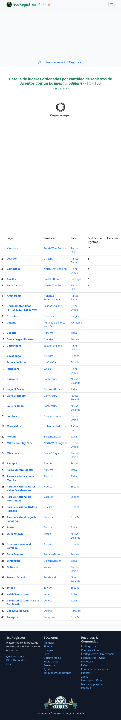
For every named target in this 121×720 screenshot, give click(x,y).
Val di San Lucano (18, 594)
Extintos (86, 673)
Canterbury (50, 379)
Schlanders (13, 560)
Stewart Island (16, 577)
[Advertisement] (60, 35)
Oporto (48, 610)
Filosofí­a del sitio (16, 660)
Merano (11, 436)
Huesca (48, 486)
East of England (53, 306)
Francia (75, 339)
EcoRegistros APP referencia (97, 654)
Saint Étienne (15, 554)
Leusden (12, 258)
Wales (47, 369)
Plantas (48, 646)
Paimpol (12, 463)
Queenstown (15, 534)
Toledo (11, 587)
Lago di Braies (15, 389)
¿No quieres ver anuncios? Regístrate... (60, 62)
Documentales (52, 657)
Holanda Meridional (55, 426)
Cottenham (14, 345)
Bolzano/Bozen (53, 389)
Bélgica (75, 316)
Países (85, 665)
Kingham (12, 248)
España (75, 356)
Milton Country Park (19, 443)
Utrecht (48, 258)
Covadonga (14, 356)
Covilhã (11, 279)
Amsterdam (14, 295)
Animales (49, 642)
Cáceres (48, 496)
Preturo (11, 527)
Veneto (48, 594)
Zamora (48, 517)
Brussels (49, 316)
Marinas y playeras (92, 684)
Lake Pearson (15, 406)
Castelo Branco (52, 279)
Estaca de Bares (16, 362)
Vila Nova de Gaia (18, 610)
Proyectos (49, 665)
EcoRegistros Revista (93, 657)
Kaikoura (12, 379)
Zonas (84, 676)
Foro (46, 654)
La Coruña (50, 362)
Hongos (48, 650)
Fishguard (13, 369)
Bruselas (12, 316)
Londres (12, 416)
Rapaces (86, 688)
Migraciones (51, 661)
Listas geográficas (91, 680)
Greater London (53, 416)
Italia (74, 333)
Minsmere (13, 453)
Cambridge (13, 269)
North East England (55, 269)
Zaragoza (12, 617)
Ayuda (47, 669)
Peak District (15, 285)
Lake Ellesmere (16, 395)
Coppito (12, 333)
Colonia (11, 322)
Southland (50, 577)
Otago (47, 534)
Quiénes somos (15, 656)
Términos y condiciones (57, 673)
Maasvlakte (14, 426)
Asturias (48, 356)
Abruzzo (48, 333)
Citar (9, 664)
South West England (56, 248)
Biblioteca (87, 661)
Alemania (76, 322)
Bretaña (48, 339)
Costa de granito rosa (20, 339)
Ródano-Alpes (52, 554)
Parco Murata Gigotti (20, 470)
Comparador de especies (95, 669)
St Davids (12, 567)
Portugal (76, 279)
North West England (56, 285)
